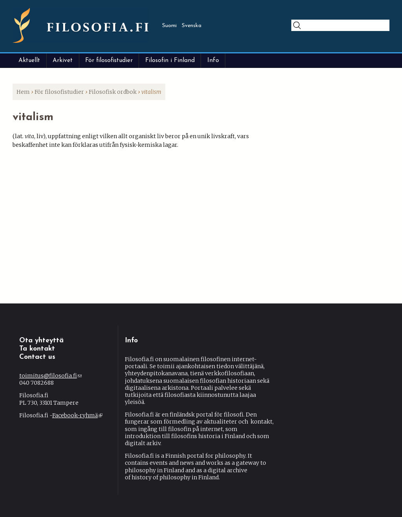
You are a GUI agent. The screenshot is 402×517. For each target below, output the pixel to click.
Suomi (169, 26)
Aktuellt (29, 60)
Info (213, 60)
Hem (23, 91)
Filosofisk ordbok (113, 91)
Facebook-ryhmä (77, 415)
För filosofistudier (109, 60)
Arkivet (63, 60)
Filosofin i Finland (170, 60)
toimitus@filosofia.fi (50, 375)
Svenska (191, 26)
